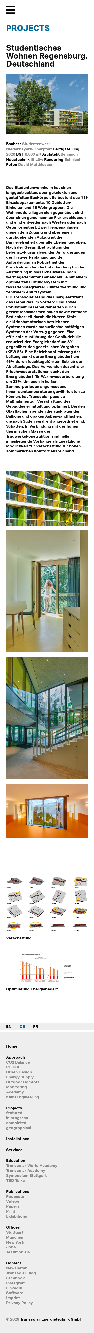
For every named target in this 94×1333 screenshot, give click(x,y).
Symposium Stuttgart (26, 1175)
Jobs (11, 1246)
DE (22, 1026)
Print (10, 1211)
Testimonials (18, 1251)
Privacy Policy (19, 1302)
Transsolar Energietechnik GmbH (51, 1319)
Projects (28, 28)
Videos (12, 1201)
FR (35, 1026)
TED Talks (15, 1180)
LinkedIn (14, 1287)
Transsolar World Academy (31, 1165)
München (14, 1237)
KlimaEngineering (22, 1096)
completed (16, 1122)
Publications (17, 1191)
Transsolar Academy (25, 1170)
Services (14, 1149)
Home (11, 1046)
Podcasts (15, 1196)
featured (14, 1112)
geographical (18, 1127)
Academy (15, 1091)
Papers (13, 1206)
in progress (17, 1117)
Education (15, 1160)
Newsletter (16, 1267)
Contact (13, 1262)
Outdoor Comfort (22, 1081)
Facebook (15, 1277)
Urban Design (19, 1071)
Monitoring (16, 1086)
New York (15, 1242)
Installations (17, 1138)
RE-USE (13, 1067)
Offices (13, 1227)
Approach (15, 1057)
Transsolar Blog (21, 1272)
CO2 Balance (18, 1062)
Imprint (13, 1297)
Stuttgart (14, 1232)
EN (9, 1026)
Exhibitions (16, 1216)
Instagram (16, 1282)
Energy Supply (20, 1076)
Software (14, 1292)
